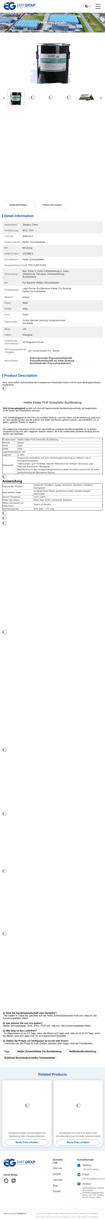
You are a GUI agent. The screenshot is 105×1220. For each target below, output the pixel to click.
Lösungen (58, 1180)
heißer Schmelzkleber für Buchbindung (39, 1051)
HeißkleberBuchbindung (82, 1051)
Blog (55, 1185)
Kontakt (57, 1191)
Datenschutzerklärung (10, 1213)
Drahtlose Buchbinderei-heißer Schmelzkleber (29, 1058)
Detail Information (18, 205)
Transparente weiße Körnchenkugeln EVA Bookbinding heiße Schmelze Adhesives (27, 1134)
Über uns (57, 1168)
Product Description (52, 205)
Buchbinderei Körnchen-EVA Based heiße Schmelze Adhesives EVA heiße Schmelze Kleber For (78, 1135)
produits (57, 1174)
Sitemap (23, 1213)
